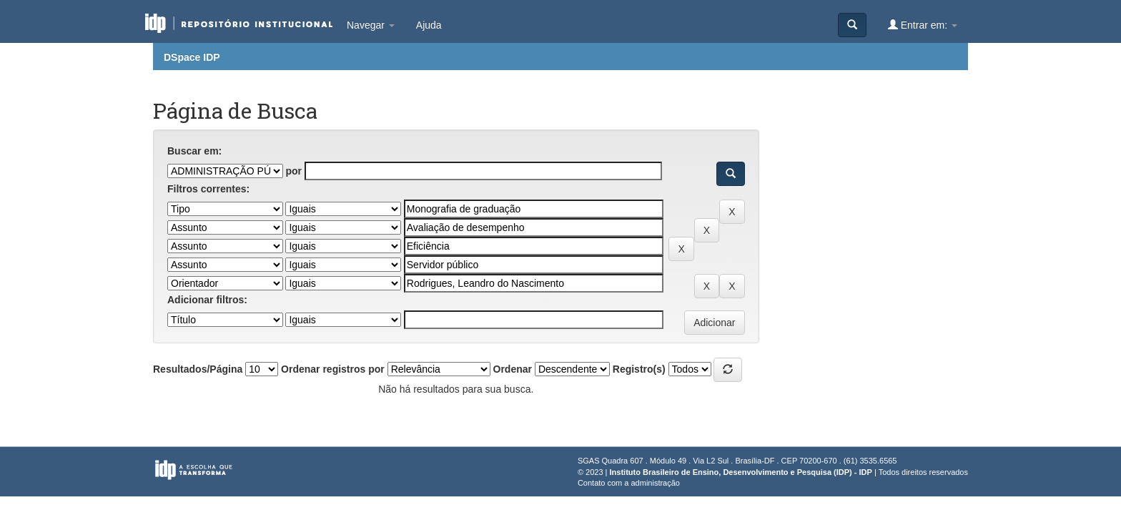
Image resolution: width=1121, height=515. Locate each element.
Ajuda (429, 25)
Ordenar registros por (333, 369)
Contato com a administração (629, 483)
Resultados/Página (197, 369)
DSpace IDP (192, 57)
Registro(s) (639, 369)
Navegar (371, 25)
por (293, 171)
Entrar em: (922, 25)
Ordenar (512, 369)
